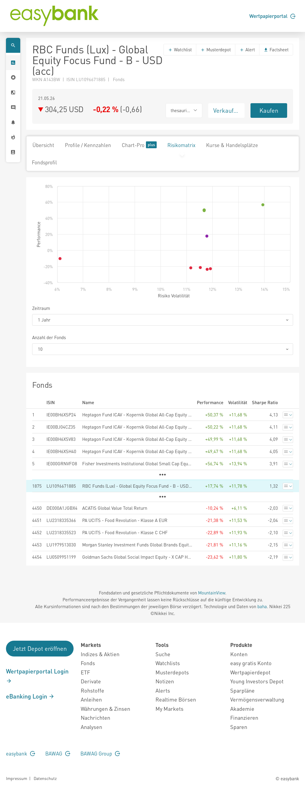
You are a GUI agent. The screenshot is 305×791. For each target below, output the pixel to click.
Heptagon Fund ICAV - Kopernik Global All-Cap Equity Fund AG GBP (137, 451)
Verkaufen (226, 110)
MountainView (211, 593)
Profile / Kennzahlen (88, 145)
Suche (162, 654)
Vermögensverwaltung (257, 699)
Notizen (164, 681)
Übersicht (43, 145)
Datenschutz (45, 778)
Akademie (242, 708)
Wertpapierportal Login (37, 675)
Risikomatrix (181, 145)
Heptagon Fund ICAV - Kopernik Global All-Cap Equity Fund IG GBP (137, 439)
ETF (85, 672)
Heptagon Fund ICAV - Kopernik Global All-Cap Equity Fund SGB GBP (137, 427)
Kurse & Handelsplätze (232, 145)
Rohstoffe (92, 690)
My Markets (169, 708)
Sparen (238, 726)
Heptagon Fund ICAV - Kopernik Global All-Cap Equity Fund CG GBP (137, 415)
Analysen (91, 726)
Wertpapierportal (272, 16)
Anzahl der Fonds (49, 337)
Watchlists (167, 662)
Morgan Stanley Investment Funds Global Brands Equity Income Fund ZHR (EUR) (137, 545)
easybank (20, 753)
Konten (239, 654)
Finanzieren (244, 717)
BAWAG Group (100, 753)
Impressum (16, 778)
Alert (247, 49)
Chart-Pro (139, 144)
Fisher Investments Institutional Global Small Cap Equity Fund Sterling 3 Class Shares (137, 463)
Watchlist (180, 49)
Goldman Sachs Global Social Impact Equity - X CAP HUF (137, 557)
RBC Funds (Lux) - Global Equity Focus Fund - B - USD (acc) (137, 486)
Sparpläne (242, 690)
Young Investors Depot (257, 681)
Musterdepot (215, 49)
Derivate (91, 681)
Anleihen (91, 699)
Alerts (162, 690)
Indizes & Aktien (100, 654)
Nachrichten (95, 717)
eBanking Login (30, 696)
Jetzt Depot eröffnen (40, 648)
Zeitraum (41, 308)
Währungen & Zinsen (105, 708)
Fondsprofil (44, 162)
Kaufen (268, 110)
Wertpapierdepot (250, 672)
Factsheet (276, 49)
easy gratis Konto (251, 662)
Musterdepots (172, 672)
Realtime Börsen (175, 699)
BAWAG (57, 753)
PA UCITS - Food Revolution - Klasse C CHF (125, 532)
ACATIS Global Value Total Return (114, 508)
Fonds (88, 662)
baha (262, 606)
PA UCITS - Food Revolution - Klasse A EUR (124, 520)
